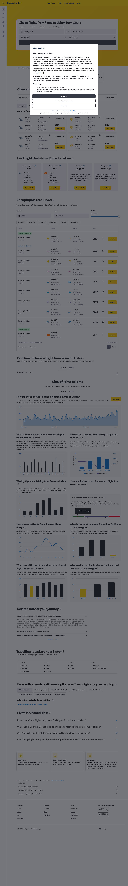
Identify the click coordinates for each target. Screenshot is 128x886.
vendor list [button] (40, 73)
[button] (64, 96)
